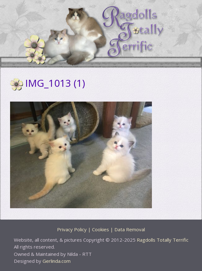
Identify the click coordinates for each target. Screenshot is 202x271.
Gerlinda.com (57, 261)
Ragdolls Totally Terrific (162, 240)
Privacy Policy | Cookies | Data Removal (101, 229)
